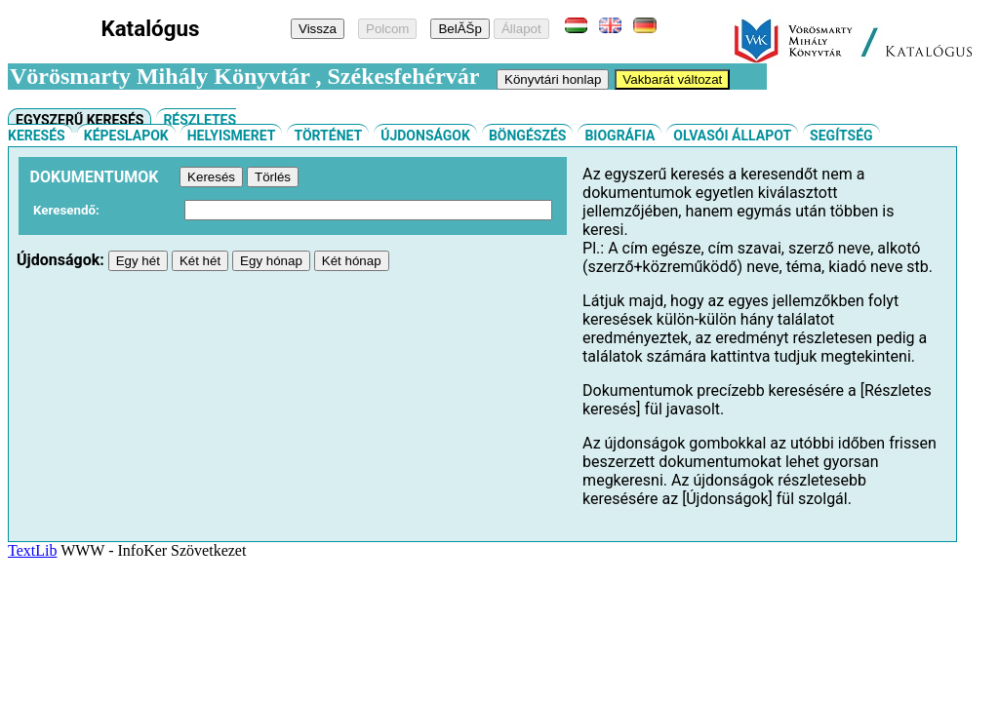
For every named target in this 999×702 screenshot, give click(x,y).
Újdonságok (425, 135)
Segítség (841, 135)
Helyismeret (231, 135)
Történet (328, 135)
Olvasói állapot (732, 135)
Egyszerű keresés (79, 120)
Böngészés (528, 135)
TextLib (32, 550)
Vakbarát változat (672, 79)
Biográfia (619, 135)
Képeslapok (126, 135)
